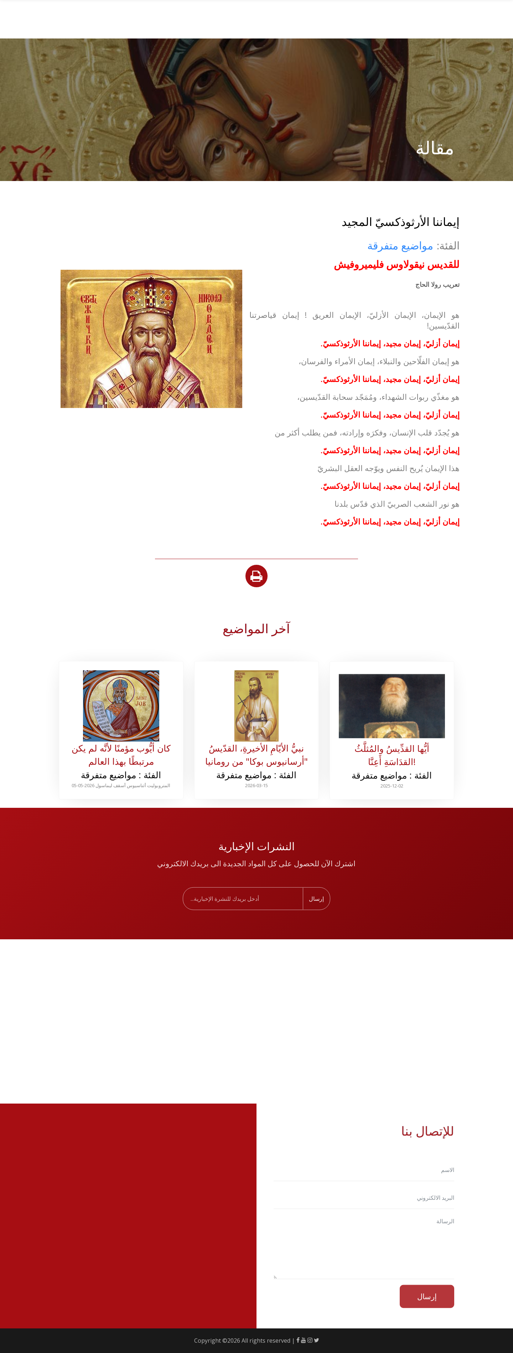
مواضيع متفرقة (400, 245)
